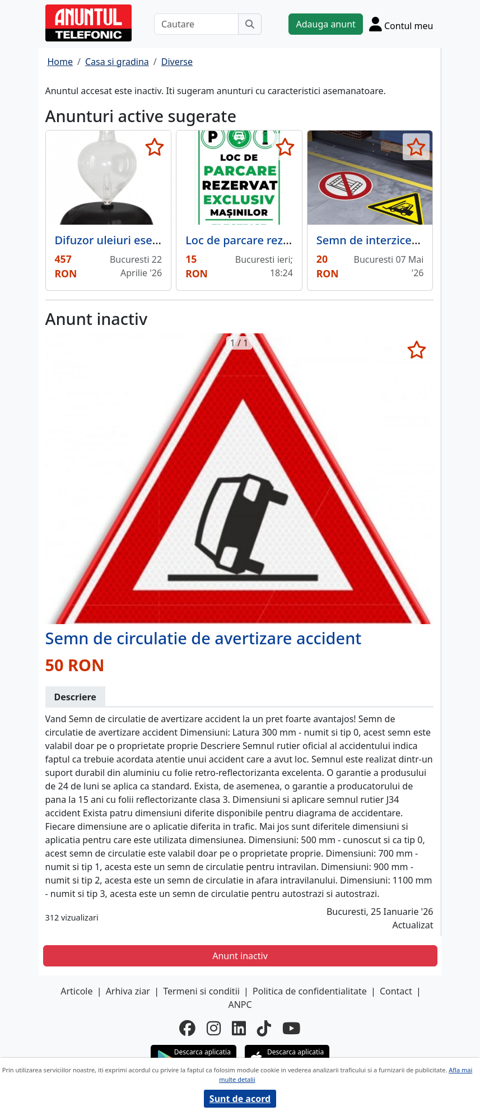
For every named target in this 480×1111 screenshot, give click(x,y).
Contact (396, 991)
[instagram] (214, 1028)
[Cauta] (250, 24)
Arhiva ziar (128, 991)
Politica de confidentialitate (310, 991)
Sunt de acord (240, 1099)
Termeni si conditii (201, 991)
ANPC (239, 1004)
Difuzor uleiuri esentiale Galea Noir (148, 240)
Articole (76, 991)
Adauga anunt (325, 24)
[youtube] (291, 1028)
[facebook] (187, 1028)
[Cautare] (196, 24)
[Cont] (401, 24)
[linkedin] (239, 1028)
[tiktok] (264, 1028)
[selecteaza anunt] (154, 146)
